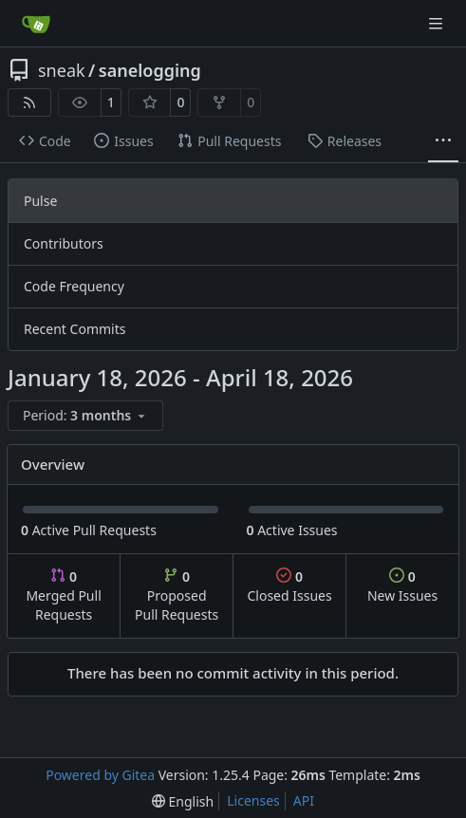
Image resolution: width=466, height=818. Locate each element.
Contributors (63, 243)
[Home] (36, 24)
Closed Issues (289, 585)
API (303, 800)
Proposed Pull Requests (176, 595)
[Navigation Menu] (438, 23)
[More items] (443, 141)
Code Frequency (74, 286)
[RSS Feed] (29, 102)
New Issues (402, 585)
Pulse (40, 201)
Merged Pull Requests (63, 595)
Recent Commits (74, 329)
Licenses (253, 800)
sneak (61, 70)
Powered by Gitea (100, 775)
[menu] (85, 415)
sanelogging (150, 70)
